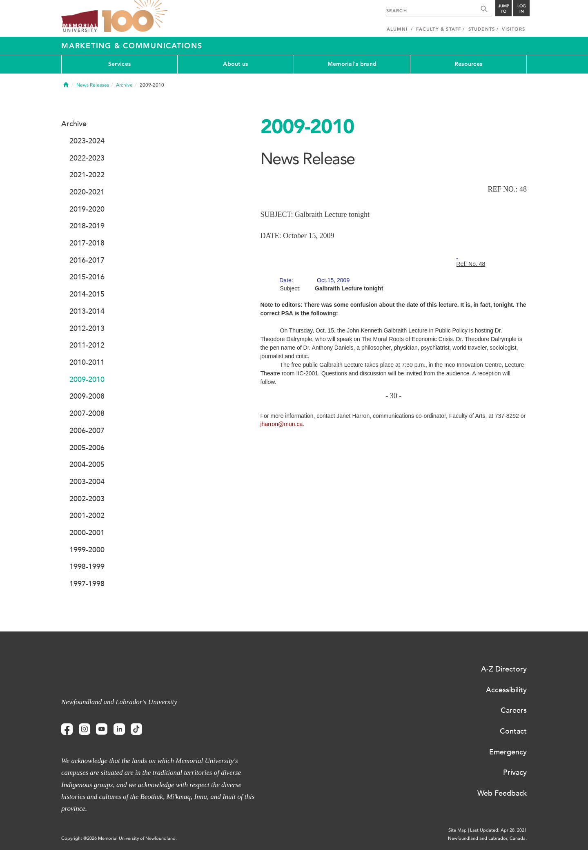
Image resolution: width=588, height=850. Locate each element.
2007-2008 (87, 413)
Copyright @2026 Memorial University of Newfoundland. (119, 838)
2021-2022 (87, 174)
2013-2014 (87, 311)
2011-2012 (87, 345)
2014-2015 (87, 294)
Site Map (457, 830)
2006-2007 (87, 430)
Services (119, 63)
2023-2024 (87, 140)
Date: (314, 280)
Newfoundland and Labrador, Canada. (487, 838)
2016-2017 (87, 260)
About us (235, 63)
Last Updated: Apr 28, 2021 (498, 830)
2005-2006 (87, 447)
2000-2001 (87, 532)
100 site (134, 16)
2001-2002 (87, 515)
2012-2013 (87, 328)
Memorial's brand (351, 63)
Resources (468, 63)
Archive (124, 85)
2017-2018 (87, 243)
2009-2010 (87, 379)
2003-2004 (87, 481)
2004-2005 (87, 464)
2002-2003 (87, 498)
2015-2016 (87, 276)
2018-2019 (87, 225)
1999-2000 (87, 549)
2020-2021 (87, 191)
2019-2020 (87, 209)
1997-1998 (87, 583)
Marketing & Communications (132, 45)
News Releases (92, 85)
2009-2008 (87, 396)
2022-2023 (87, 158)
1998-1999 (87, 566)
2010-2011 (87, 362)
